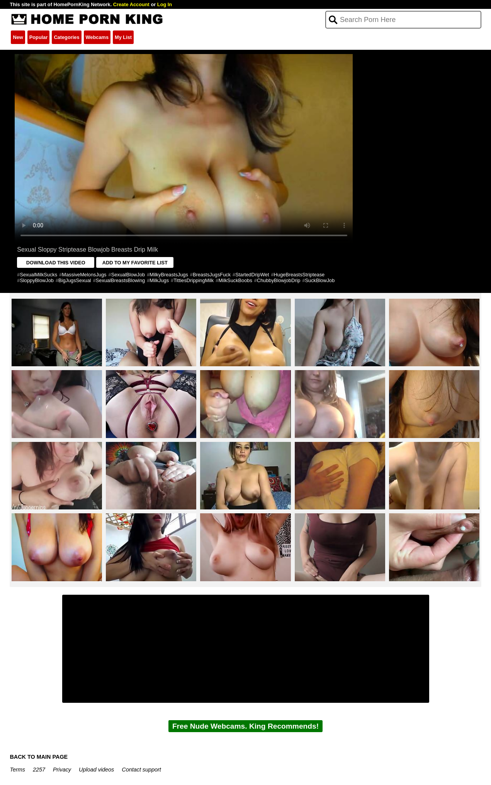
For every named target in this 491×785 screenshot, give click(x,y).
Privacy (62, 769)
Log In (164, 4)
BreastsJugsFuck (212, 274)
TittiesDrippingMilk (193, 280)
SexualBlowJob (128, 274)
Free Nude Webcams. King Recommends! (245, 726)
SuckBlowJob (320, 280)
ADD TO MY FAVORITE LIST (135, 263)
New (18, 37)
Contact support (141, 769)
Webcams (97, 37)
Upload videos (96, 769)
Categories (66, 37)
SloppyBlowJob (37, 280)
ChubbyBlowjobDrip (278, 280)
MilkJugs (159, 280)
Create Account (131, 4)
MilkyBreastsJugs (169, 274)
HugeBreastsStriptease (299, 274)
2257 (39, 769)
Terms (17, 769)
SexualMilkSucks (38, 274)
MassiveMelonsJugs (84, 274)
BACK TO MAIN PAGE (39, 757)
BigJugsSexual (74, 280)
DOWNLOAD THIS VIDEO (55, 263)
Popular (38, 37)
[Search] (403, 20)
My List (123, 37)
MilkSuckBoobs (235, 280)
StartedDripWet (252, 274)
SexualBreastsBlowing (120, 280)
